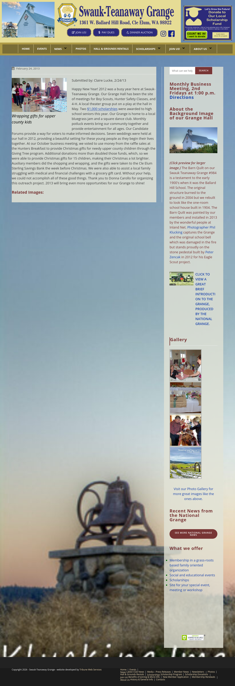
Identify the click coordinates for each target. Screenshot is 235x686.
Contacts (160, 679)
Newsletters (198, 671)
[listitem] (197, 35)
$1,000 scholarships (102, 109)
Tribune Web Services (90, 669)
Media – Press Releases (159, 671)
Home (26, 48)
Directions (182, 97)
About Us (203, 48)
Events (42, 48)
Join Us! (177, 48)
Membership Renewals (203, 676)
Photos (81, 48)
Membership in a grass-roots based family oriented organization (192, 565)
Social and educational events (192, 575)
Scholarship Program (171, 674)
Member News (181, 671)
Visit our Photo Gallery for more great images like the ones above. (193, 494)
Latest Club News (135, 671)
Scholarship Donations (196, 674)
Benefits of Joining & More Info (144, 676)
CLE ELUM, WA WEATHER (193, 613)
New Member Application (176, 676)
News (61, 48)
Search (204, 70)
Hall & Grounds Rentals (111, 48)
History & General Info (141, 679)
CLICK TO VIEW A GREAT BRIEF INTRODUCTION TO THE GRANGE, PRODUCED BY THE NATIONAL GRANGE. (205, 299)
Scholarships (149, 48)
